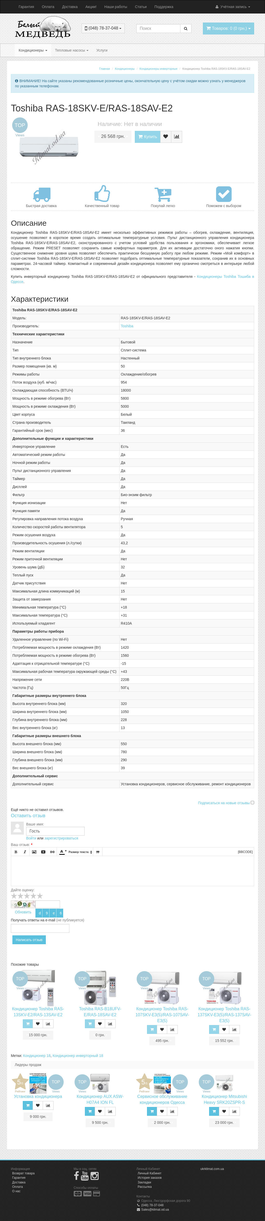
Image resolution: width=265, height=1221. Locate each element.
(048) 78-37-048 (150, 1205)
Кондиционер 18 (36, 1056)
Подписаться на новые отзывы (224, 803)
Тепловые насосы (72, 50)
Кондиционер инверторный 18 (78, 1056)
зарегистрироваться (61, 838)
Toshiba (127, 326)
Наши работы (115, 7)
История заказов (150, 1178)
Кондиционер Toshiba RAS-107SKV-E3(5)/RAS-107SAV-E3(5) (162, 1015)
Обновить (23, 912)
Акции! (91, 7)
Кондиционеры (33, 50)
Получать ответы (25, 920)
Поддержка (163, 7)
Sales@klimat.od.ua (152, 1209)
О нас (16, 1191)
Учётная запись (232, 7)
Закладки (144, 1182)
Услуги (101, 50)
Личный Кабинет (149, 1173)
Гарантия (26, 7)
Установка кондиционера (38, 1096)
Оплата (48, 7)
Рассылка (145, 1187)
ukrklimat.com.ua (212, 1169)
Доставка (70, 7)
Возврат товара (23, 1173)
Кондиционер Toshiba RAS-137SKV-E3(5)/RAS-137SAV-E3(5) (224, 1015)
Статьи (140, 7)
